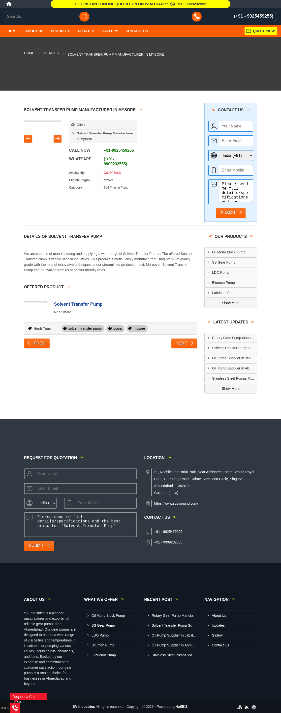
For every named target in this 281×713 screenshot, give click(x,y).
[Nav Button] (28, 139)
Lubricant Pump (224, 293)
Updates (86, 31)
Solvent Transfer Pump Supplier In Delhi (234, 348)
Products (60, 31)
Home (12, 31)
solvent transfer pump (85, 328)
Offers (81, 124)
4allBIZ (181, 707)
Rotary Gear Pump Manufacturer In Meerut (234, 338)
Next (181, 343)
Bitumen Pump (223, 283)
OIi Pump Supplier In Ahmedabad (234, 368)
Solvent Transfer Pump (78, 304)
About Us (34, 31)
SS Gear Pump (223, 262)
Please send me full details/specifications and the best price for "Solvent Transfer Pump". (236, 191)
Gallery (110, 31)
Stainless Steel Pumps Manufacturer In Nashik (234, 378)
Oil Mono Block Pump (229, 252)
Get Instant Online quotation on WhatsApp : (140, 3)
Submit (228, 213)
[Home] (9, 4)
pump (117, 328)
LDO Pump (220, 272)
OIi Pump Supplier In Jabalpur (234, 358)
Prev (39, 343)
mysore (139, 328)
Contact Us (136, 31)
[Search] (84, 17)
